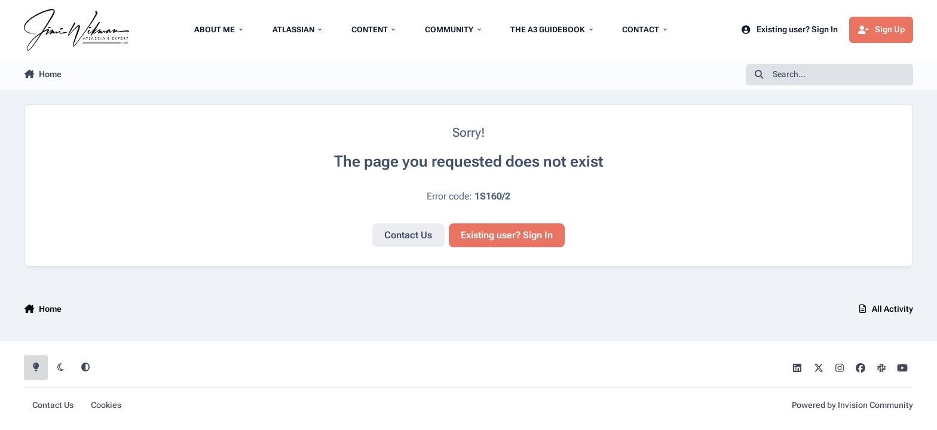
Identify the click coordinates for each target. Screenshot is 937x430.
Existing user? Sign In (507, 235)
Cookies (106, 405)
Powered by (852, 405)
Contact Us (408, 235)
